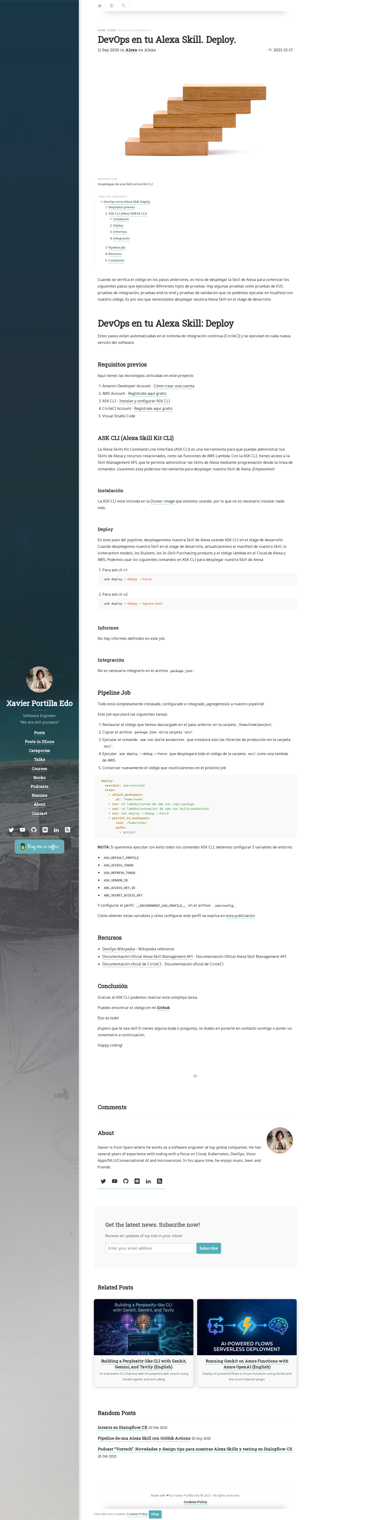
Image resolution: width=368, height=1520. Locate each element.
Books (39, 777)
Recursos (115, 254)
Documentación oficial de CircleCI (131, 964)
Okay (155, 1514)
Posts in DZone (39, 741)
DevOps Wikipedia (118, 949)
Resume (39, 795)
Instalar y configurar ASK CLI (144, 400)
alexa (111, 30)
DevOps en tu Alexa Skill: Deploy (127, 202)
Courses (39, 768)
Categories (39, 750)
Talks (39, 759)
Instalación (121, 219)
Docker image (162, 501)
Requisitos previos (121, 207)
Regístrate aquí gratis (147, 393)
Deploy (118, 225)
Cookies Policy (137, 1514)
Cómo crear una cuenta (174, 385)
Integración (121, 238)
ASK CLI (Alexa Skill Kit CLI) (127, 213)
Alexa (131, 50)
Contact (39, 813)
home (101, 30)
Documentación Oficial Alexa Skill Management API (147, 956)
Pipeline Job (116, 247)
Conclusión (116, 260)
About (39, 804)
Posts (39, 732)
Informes (120, 232)
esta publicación (240, 915)
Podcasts (39, 786)
